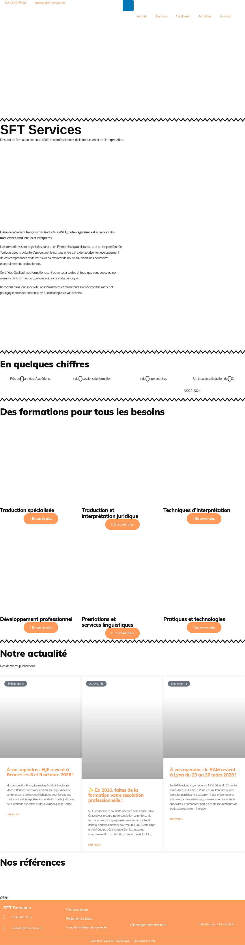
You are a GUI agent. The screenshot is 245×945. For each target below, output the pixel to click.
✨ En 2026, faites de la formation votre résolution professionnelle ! (116, 795)
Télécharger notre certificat (216, 924)
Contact (225, 16)
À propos (161, 16)
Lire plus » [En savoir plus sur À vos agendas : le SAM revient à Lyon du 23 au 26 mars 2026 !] (176, 819)
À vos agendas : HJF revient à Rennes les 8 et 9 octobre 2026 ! (40, 772)
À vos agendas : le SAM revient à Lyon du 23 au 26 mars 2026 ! (203, 772)
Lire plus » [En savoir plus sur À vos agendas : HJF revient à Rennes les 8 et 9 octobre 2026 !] (13, 814)
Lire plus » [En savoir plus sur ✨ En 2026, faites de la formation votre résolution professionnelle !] (94, 844)
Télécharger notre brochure (147, 925)
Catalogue (182, 16)
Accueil (141, 16)
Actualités (204, 16)
